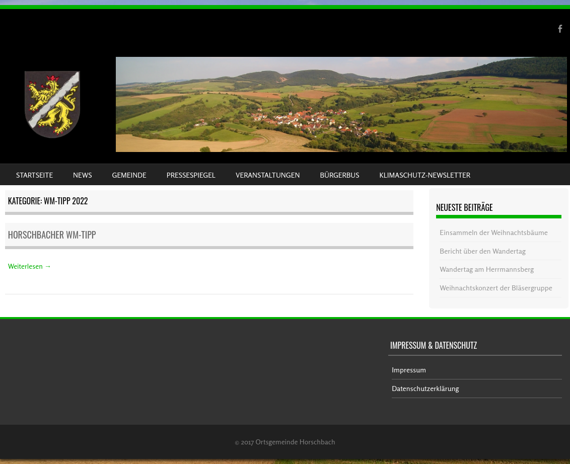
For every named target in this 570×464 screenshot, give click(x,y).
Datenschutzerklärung (425, 388)
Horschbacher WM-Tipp (52, 234)
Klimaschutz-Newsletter (424, 175)
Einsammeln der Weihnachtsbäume (494, 232)
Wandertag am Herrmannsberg (487, 269)
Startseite (34, 175)
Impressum (409, 369)
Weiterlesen (29, 266)
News (82, 175)
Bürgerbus (339, 175)
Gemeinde (129, 175)
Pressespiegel (191, 175)
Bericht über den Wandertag (482, 251)
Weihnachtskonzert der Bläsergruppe (496, 287)
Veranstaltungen (268, 175)
